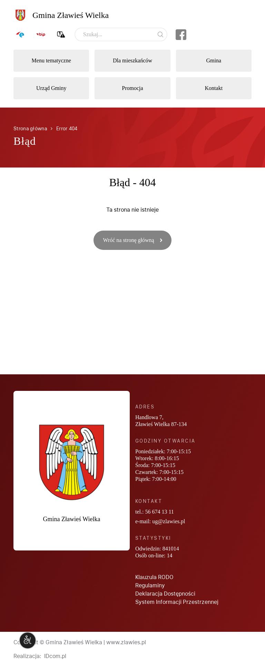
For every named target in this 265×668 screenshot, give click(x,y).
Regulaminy (150, 585)
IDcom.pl (55, 656)
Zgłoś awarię (61, 34)
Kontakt (214, 88)
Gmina (214, 60)
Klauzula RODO (154, 577)
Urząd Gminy (51, 88)
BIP (41, 34)
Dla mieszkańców (132, 60)
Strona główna (30, 128)
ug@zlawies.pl (168, 521)
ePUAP (20, 34)
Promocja (132, 88)
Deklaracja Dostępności (165, 593)
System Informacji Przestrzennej (176, 602)
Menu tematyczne (51, 60)
